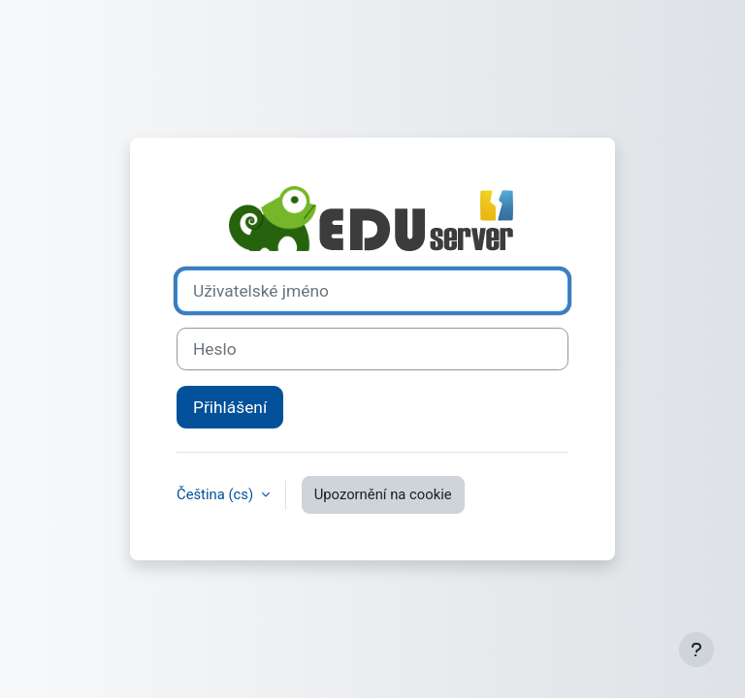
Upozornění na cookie (383, 494)
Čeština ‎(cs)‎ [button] (217, 494)
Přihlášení (230, 407)
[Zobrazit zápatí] (696, 649)
